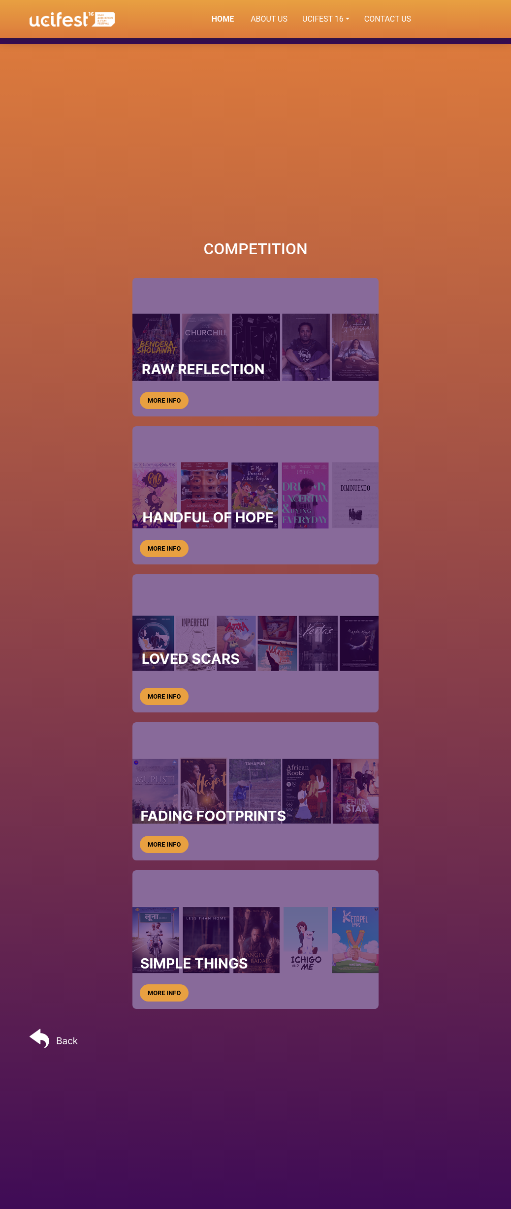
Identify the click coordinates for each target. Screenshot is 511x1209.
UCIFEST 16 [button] (323, 19)
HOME (227, 18)
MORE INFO (164, 400)
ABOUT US (269, 19)
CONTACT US (387, 19)
